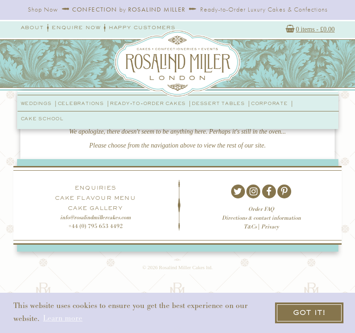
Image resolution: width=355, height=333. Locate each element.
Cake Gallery (95, 208)
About (32, 28)
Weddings (36, 103)
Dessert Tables (218, 103)
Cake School (42, 118)
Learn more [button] (62, 318)
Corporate (269, 103)
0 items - (315, 30)
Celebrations (81, 103)
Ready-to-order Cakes (148, 103)
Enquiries (95, 188)
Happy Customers (142, 28)
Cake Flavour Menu (95, 198)
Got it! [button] (309, 312)
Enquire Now (76, 28)
